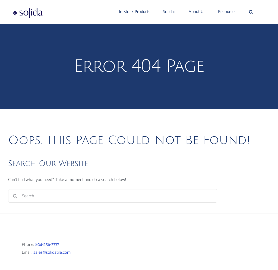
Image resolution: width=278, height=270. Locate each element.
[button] (251, 12)
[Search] (15, 196)
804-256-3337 (47, 244)
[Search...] (112, 196)
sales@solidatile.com (52, 252)
